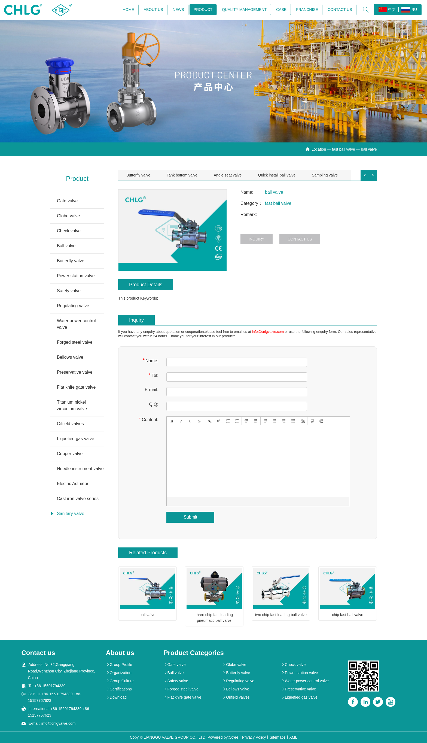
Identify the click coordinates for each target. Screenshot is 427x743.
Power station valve (76, 275)
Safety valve (69, 290)
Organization (118, 673)
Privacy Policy (254, 737)
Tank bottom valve (182, 175)
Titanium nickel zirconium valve (72, 405)
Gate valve (67, 201)
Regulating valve (73, 305)
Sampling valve (325, 175)
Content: (148, 419)
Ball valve (66, 245)
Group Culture (120, 681)
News (178, 9)
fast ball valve (343, 149)
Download (116, 697)
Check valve (69, 231)
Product (203, 9)
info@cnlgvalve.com (268, 332)
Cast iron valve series (78, 498)
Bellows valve (70, 357)
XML (293, 737)
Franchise (307, 9)
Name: (150, 360)
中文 (387, 9)
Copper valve (70, 453)
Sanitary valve (70, 513)
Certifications (119, 689)
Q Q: (153, 404)
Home (128, 9)
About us (153, 9)
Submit (190, 517)
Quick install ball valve (277, 175)
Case (281, 9)
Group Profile (119, 664)
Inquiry (256, 239)
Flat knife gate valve (76, 387)
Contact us (340, 9)
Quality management (244, 9)
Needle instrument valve (80, 468)
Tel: (153, 375)
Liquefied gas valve (75, 438)
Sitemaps (277, 737)
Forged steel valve (75, 342)
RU (409, 10)
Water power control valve (76, 324)
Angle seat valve (228, 175)
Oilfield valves (70, 423)
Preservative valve (75, 372)
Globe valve (68, 216)
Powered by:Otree (223, 737)
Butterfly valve (70, 260)
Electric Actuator (73, 483)
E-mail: (151, 389)
